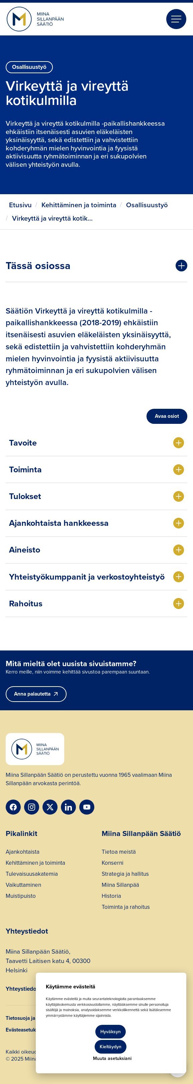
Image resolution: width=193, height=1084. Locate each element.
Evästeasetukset (24, 1029)
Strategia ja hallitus (125, 874)
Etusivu (20, 205)
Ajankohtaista (22, 852)
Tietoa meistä (119, 852)
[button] (176, 19)
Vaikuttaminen (23, 885)
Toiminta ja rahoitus (126, 908)
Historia (111, 896)
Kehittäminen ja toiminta (78, 205)
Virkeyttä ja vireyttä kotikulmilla (54, 218)
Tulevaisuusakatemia (32, 874)
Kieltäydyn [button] (110, 1046)
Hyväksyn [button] (110, 1031)
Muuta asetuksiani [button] (112, 1058)
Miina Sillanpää (120, 885)
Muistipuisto (21, 896)
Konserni (112, 863)
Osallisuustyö (147, 205)
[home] (35, 19)
